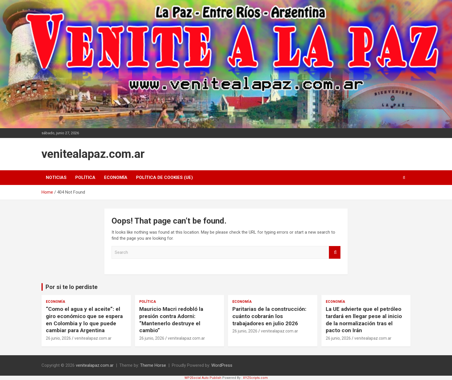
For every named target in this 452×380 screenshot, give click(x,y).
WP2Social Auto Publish (202, 378)
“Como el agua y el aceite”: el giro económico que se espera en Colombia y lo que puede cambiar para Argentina (84, 320)
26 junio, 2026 (58, 338)
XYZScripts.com (255, 378)
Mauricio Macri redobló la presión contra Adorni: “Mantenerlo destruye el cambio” (171, 320)
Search (334, 252)
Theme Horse (153, 365)
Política (85, 177)
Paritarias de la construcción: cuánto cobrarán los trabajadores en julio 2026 (269, 316)
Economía (115, 177)
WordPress (221, 365)
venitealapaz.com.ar (93, 154)
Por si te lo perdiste (71, 286)
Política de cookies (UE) (164, 177)
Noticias (56, 177)
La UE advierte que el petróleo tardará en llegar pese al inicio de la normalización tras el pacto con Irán (364, 320)
